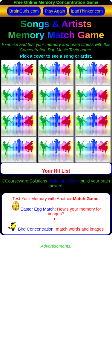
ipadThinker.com (87, 11)
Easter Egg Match (33, 209)
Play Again (55, 11)
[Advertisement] (56, 305)
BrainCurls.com (24, 11)
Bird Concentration (30, 229)
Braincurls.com (62, 181)
